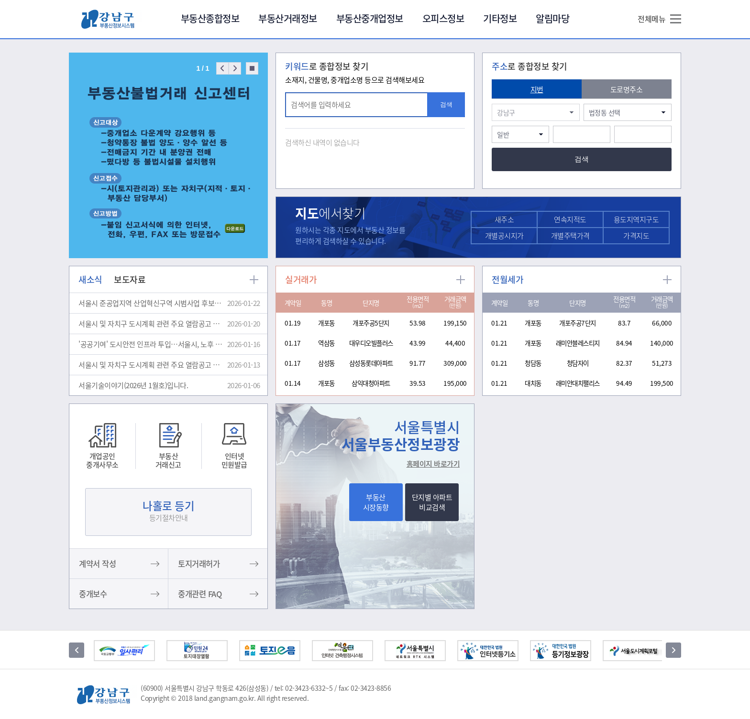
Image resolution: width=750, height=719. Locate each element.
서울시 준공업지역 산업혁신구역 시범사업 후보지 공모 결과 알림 (151, 303)
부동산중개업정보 (369, 18)
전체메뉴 (651, 18)
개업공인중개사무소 (102, 460)
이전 (76, 650)
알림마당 (552, 18)
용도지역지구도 (636, 219)
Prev (222, 68)
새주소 (504, 219)
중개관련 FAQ (199, 593)
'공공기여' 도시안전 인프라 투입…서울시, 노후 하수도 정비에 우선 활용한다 (151, 344)
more (254, 279)
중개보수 (93, 593)
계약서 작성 (97, 563)
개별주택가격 (570, 235)
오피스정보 (443, 18)
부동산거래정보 (287, 18)
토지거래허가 (199, 563)
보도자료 (129, 279)
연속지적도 (570, 219)
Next (235, 68)
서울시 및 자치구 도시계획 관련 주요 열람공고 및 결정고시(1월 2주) (151, 365)
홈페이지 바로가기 (433, 463)
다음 (673, 650)
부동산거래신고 (168, 460)
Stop (252, 68)
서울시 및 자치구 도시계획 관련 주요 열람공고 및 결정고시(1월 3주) (151, 323)
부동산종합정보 (210, 18)
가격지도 (636, 235)
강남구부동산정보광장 (111, 19)
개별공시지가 (504, 235)
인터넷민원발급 (234, 460)
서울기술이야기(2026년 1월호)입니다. (133, 385)
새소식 (90, 279)
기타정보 (500, 18)
